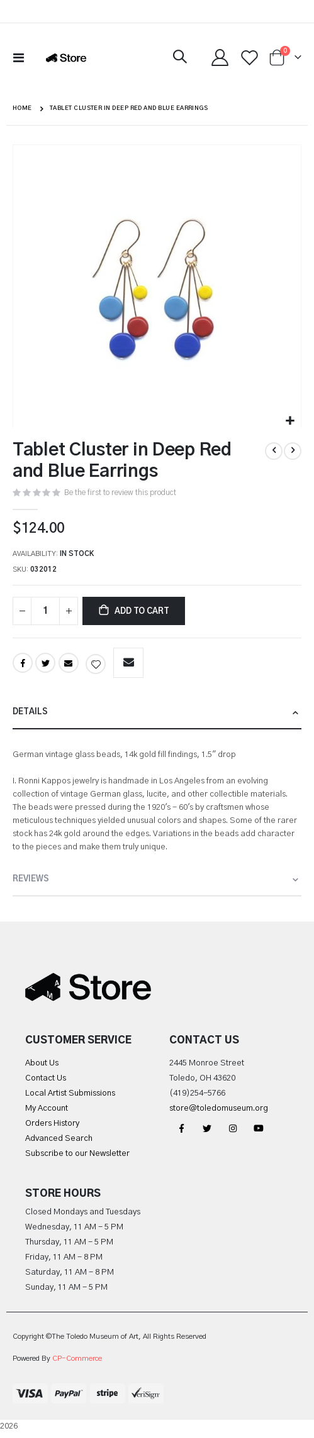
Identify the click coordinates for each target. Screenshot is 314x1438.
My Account (46, 1108)
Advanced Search (59, 1139)
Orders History (52, 1123)
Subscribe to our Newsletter (77, 1154)
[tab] (157, 712)
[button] (290, 421)
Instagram (233, 1128)
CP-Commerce (77, 1358)
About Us (42, 1063)
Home (22, 108)
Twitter (45, 663)
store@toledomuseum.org (218, 1108)
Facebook (23, 663)
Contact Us (45, 1078)
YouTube (258, 1128)
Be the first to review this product (120, 492)
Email (69, 663)
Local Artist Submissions (70, 1093)
